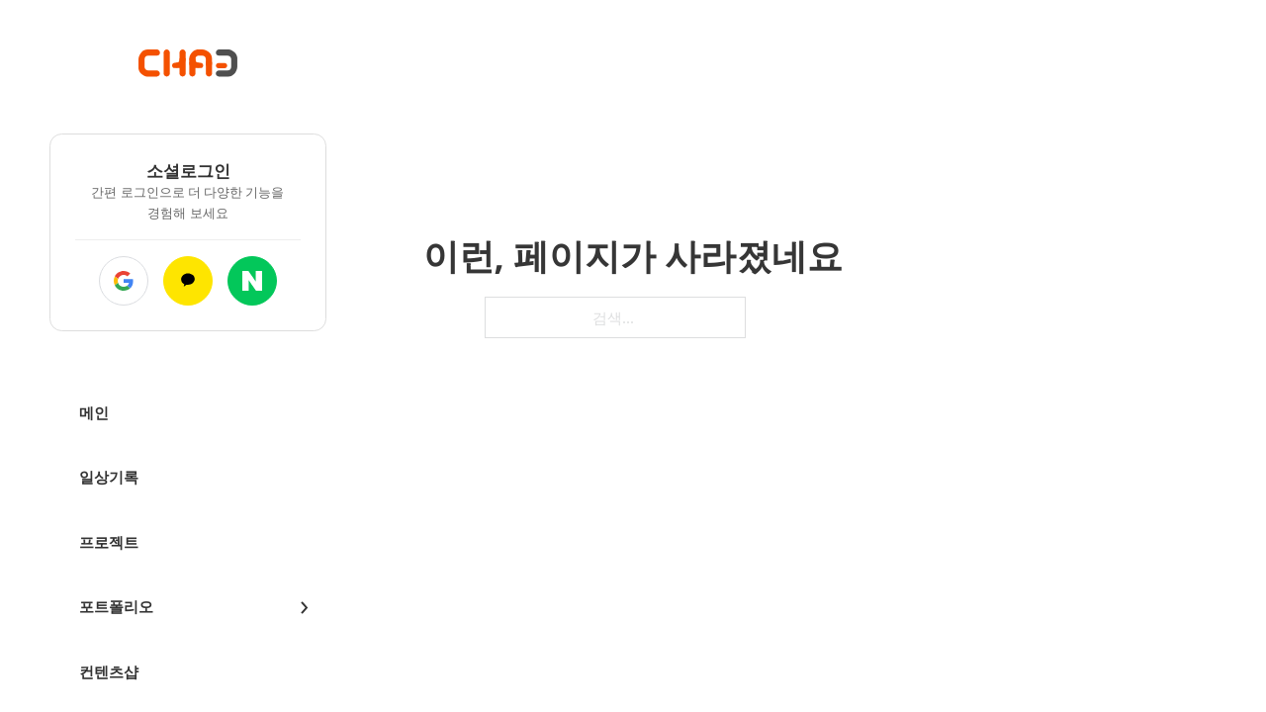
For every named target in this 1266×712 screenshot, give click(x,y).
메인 (94, 412)
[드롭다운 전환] (304, 608)
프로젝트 (108, 542)
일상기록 (108, 477)
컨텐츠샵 (108, 671)
